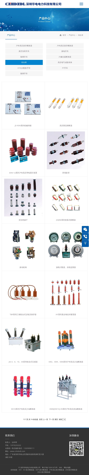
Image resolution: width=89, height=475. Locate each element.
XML (60, 467)
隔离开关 (24, 57)
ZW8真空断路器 (71, 470)
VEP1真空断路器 (42, 470)
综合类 (80, 35)
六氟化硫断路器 (65, 57)
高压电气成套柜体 (65, 62)
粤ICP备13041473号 (49, 467)
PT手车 (65, 68)
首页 (64, 35)
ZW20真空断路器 (43, 472)
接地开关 (65, 51)
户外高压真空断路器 (24, 45)
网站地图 (67, 467)
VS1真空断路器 (28, 470)
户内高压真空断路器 (65, 45)
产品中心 (11, 35)
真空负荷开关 (24, 51)
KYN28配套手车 (24, 68)
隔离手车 (24, 73)
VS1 (20, 470)
